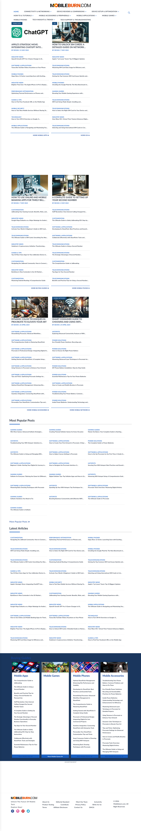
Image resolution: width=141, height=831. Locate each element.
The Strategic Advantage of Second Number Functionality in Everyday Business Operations (25, 719)
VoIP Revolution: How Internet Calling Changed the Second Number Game (24, 704)
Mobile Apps (21, 675)
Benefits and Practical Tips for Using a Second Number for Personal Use (23, 695)
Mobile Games (108, 15)
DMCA (91, 807)
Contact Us (78, 807)
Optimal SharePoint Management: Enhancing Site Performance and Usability (84, 683)
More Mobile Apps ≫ (41, 135)
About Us (45, 802)
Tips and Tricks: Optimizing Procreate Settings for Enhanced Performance (113, 730)
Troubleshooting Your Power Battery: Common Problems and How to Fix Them (113, 683)
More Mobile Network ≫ (80, 410)
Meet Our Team (81, 802)
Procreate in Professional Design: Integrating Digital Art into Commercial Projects (83, 719)
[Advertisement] (70, 159)
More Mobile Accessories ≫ (38, 410)
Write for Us (96, 805)
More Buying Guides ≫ (40, 288)
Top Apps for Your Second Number (25, 725)
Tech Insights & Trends (43, 20)
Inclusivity (98, 802)
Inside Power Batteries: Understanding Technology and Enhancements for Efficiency (113, 700)
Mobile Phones (20, 20)
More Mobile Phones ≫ (84, 756)
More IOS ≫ (85, 135)
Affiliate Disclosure (61, 807)
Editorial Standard (62, 802)
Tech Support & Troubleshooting (76, 20)
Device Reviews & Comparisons (70, 11)
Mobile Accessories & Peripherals (54, 15)
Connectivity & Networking (37, 11)
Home (16, 11)
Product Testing (48, 805)
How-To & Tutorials (23, 15)
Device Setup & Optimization (104, 11)
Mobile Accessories (113, 675)
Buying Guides (21, 658)
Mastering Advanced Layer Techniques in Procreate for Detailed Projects (111, 709)
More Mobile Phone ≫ (81, 288)
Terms (44, 807)
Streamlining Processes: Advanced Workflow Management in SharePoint (84, 698)
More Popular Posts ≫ (19, 521)
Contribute (65, 805)
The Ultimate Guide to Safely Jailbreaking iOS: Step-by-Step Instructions (24, 732)
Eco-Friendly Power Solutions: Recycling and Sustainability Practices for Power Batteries (112, 691)
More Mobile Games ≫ (55, 756)
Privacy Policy (80, 805)
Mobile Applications (86, 15)
